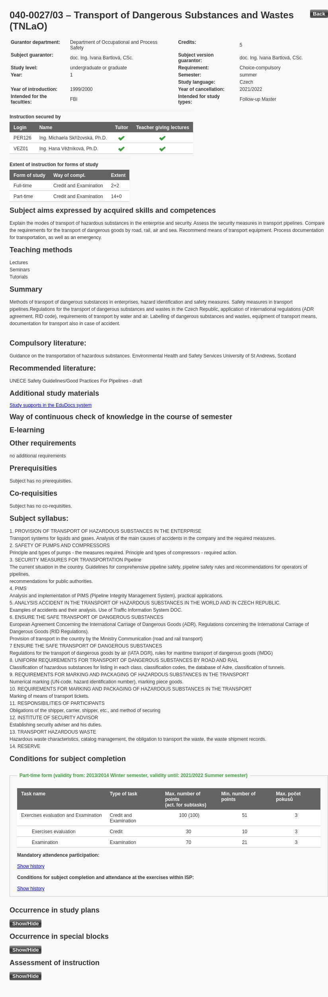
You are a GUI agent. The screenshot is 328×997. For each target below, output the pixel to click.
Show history (31, 866)
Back (319, 14)
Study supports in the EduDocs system (51, 405)
